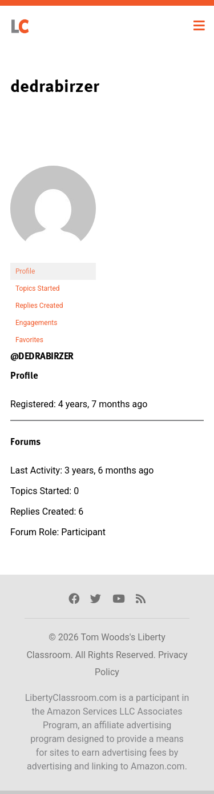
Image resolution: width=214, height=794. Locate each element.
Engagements (36, 323)
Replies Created (39, 306)
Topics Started (37, 288)
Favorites (29, 340)
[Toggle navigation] (199, 25)
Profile (25, 271)
